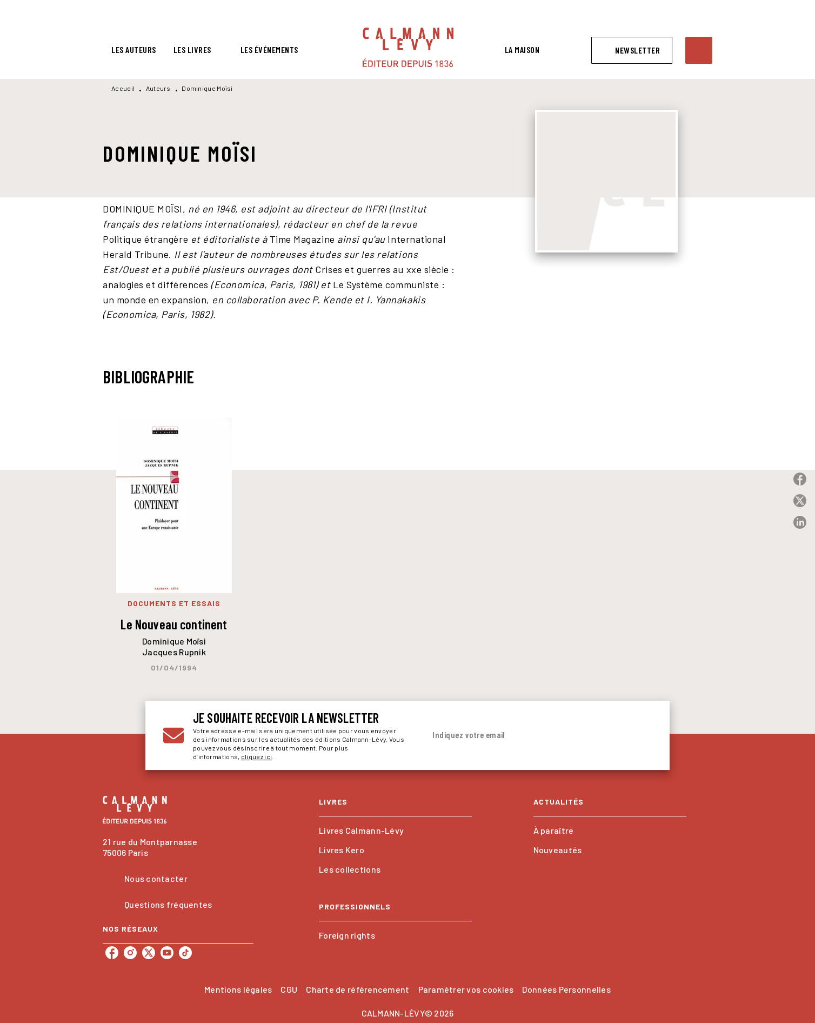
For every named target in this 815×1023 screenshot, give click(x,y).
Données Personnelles (566, 989)
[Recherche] (698, 50)
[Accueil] (408, 47)
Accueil (123, 88)
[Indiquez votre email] (525, 735)
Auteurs (158, 88)
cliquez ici (256, 756)
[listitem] (112, 953)
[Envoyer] (639, 735)
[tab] (134, 50)
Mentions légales (238, 989)
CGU (288, 989)
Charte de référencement (357, 989)
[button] (631, 50)
